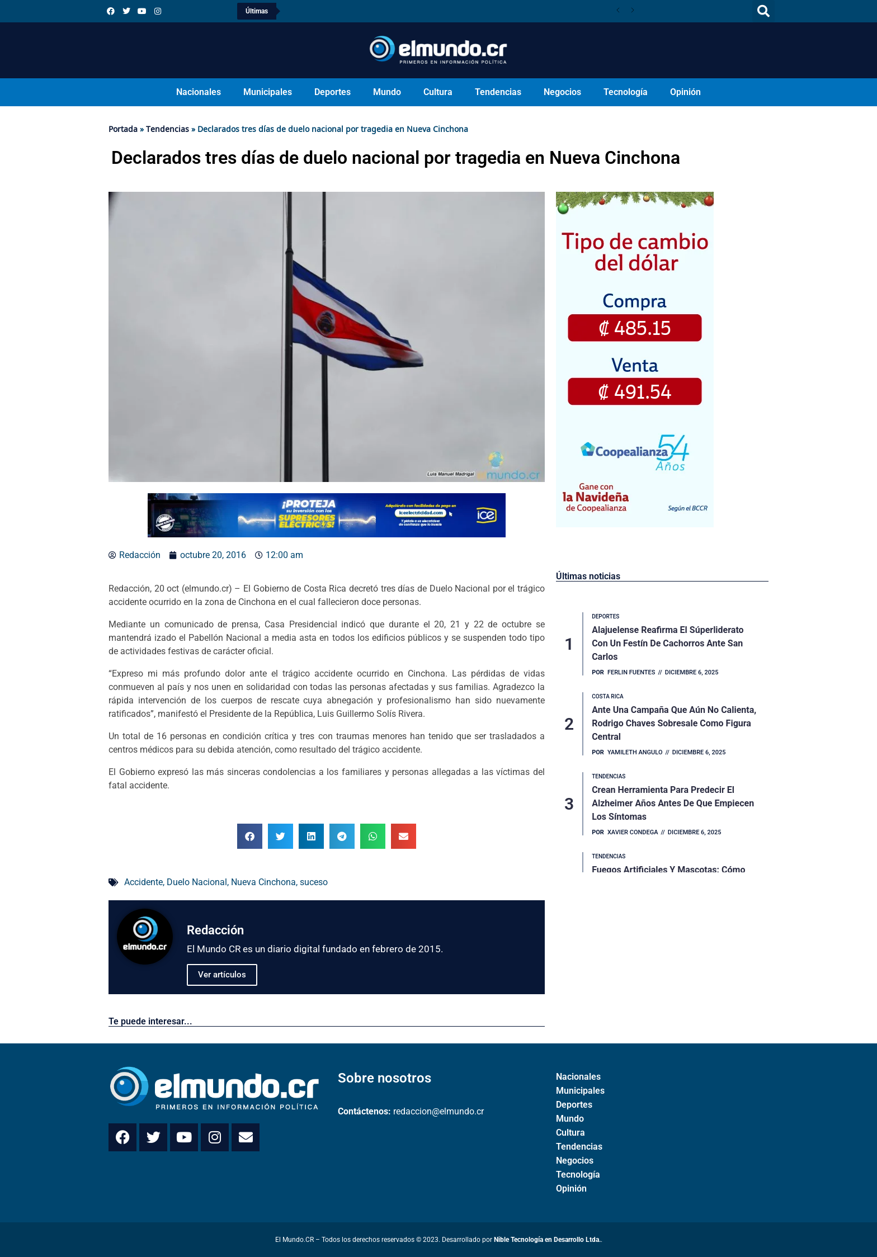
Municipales (267, 92)
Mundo (387, 92)
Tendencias (498, 92)
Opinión (685, 92)
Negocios (562, 92)
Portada (123, 129)
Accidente (143, 882)
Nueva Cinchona (263, 882)
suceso (314, 882)
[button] (763, 11)
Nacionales (198, 92)
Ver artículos (222, 975)
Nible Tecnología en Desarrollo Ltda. (547, 1240)
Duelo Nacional (197, 882)
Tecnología (625, 92)
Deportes (332, 92)
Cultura (437, 92)
